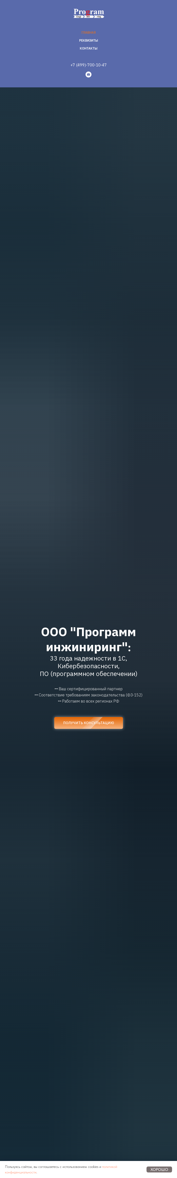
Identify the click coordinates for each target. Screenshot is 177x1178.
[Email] (88, 74)
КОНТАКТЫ (88, 48)
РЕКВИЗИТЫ (88, 40)
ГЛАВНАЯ (89, 32)
